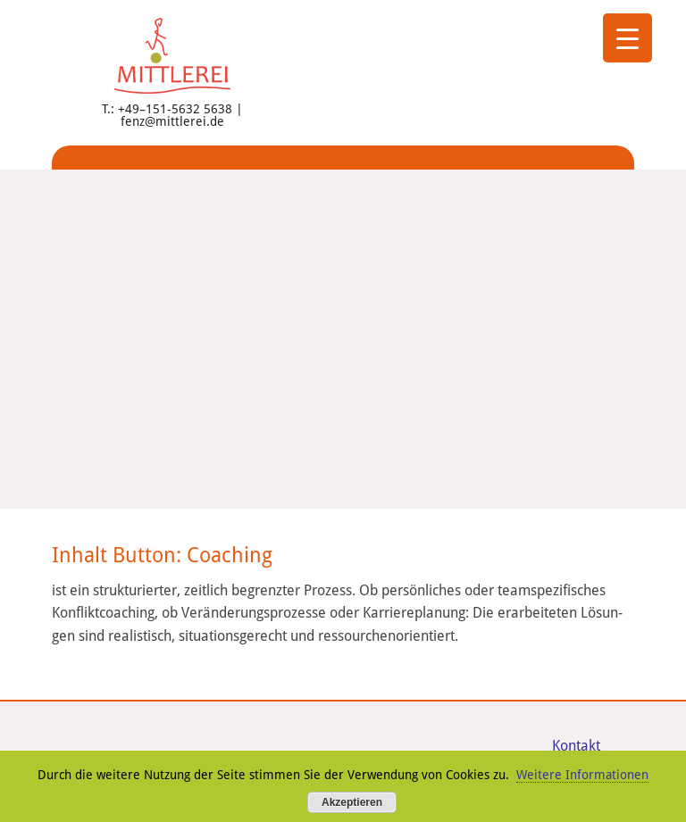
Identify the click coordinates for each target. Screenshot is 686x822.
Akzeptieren (352, 802)
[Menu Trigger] (627, 37)
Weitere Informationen (582, 775)
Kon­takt (576, 745)
